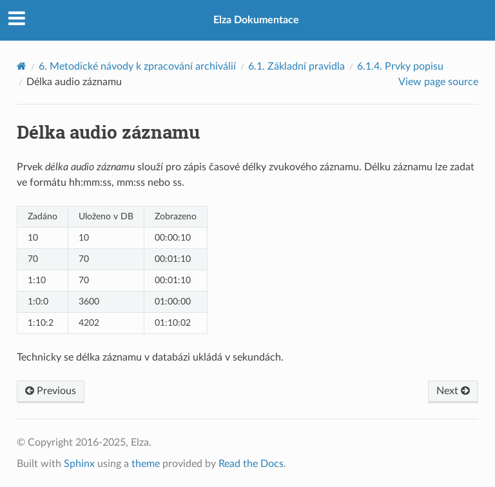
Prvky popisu (400, 66)
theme (145, 464)
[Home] (21, 66)
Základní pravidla (296, 66)
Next (453, 391)
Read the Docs (251, 464)
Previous (50, 391)
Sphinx (79, 464)
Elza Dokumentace (256, 20)
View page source (438, 82)
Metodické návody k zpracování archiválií (137, 66)
